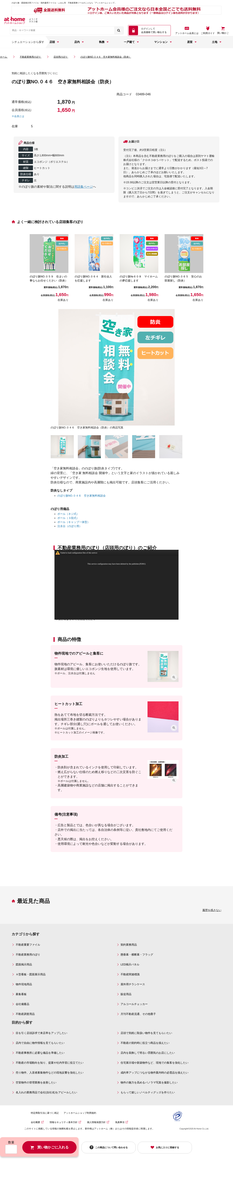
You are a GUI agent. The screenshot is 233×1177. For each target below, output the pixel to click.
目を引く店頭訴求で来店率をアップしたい (41, 1033)
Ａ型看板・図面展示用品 (31, 974)
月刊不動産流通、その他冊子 (138, 1013)
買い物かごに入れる (53, 1147)
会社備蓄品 (22, 1004)
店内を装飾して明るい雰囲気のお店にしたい (148, 1052)
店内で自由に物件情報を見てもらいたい (40, 1042)
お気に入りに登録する (167, 1147)
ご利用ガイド (208, 33)
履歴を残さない (211, 910)
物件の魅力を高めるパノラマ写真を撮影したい (149, 1082)
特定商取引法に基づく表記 (45, 1113)
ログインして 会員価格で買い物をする (154, 30)
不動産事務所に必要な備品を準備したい (40, 1052)
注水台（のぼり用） (69, 526)
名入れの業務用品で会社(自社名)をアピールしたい (46, 1092)
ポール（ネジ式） (68, 513)
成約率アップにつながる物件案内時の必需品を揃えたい (154, 1072)
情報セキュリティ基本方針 (64, 1122)
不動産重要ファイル (28, 944)
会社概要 (35, 1122)
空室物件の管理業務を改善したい (36, 1082)
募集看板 (21, 994)
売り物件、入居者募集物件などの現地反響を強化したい (50, 1072)
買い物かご (223, 33)
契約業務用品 (129, 944)
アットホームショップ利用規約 (80, 1113)
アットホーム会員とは (186, 33)
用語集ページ (83, 186)
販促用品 (126, 994)
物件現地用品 (24, 984)
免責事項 (119, 1122)
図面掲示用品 (24, 964)
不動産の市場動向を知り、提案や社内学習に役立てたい (50, 1062)
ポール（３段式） (68, 517)
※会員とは (18, 116)
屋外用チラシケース (133, 984)
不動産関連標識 (130, 974)
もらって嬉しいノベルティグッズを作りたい (148, 1092)
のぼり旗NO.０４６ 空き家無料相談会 (81, 495)
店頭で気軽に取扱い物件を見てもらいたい (146, 1033)
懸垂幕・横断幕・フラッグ (137, 954)
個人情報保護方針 (96, 1122)
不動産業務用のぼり (28, 954)
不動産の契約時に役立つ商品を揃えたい (145, 1042)
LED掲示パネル (130, 964)
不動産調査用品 (25, 1013)
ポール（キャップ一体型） (73, 522)
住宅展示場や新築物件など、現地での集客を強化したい (154, 1062)
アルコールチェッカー (134, 1004)
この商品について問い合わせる (111, 1147)
